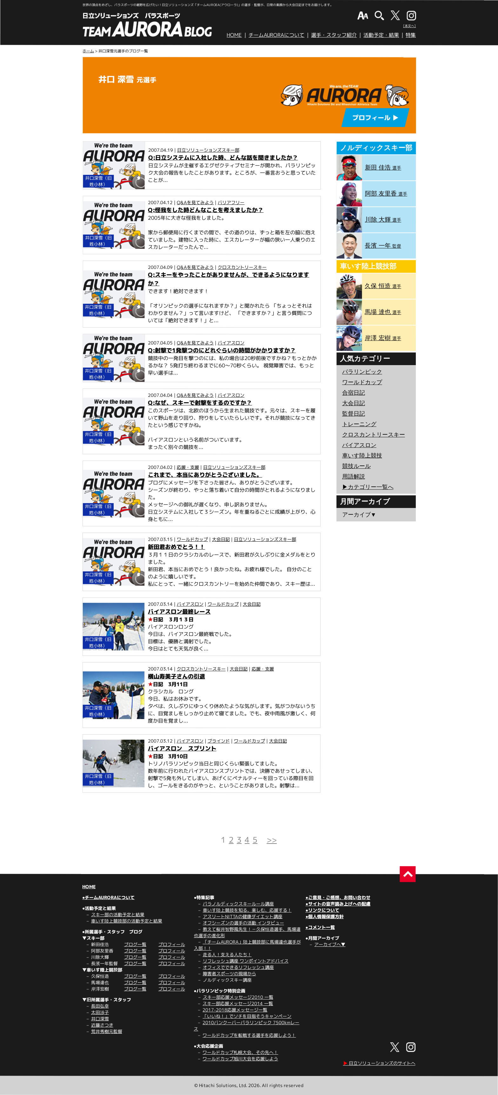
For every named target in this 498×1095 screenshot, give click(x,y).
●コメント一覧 (320, 927)
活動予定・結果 (381, 34)
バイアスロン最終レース (179, 612)
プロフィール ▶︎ (375, 117)
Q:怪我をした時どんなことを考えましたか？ (205, 210)
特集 (411, 34)
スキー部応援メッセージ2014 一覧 (238, 1003)
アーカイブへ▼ (329, 944)
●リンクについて (322, 910)
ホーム (88, 51)
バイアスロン (231, 343)
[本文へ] (409, 25)
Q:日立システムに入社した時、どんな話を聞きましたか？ (223, 158)
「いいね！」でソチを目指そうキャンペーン (247, 1016)
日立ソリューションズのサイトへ (379, 1063)
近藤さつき (102, 1025)
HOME (234, 34)
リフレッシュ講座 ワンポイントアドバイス (246, 961)
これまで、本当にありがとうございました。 (205, 475)
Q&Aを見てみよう (195, 202)
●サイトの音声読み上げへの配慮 (337, 904)
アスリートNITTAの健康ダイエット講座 (242, 916)
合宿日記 (353, 393)
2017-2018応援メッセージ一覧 (235, 1010)
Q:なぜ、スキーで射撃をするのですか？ (200, 403)
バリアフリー (231, 202)
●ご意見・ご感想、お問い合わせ (337, 897)
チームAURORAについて (276, 34)
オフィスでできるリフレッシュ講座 (238, 967)
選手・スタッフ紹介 (334, 34)
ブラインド (219, 741)
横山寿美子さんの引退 (176, 676)
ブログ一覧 (135, 944)
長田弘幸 (100, 1006)
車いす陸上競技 (362, 455)
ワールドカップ (192, 539)
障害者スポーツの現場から (229, 974)
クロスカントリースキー (242, 267)
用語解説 (353, 476)
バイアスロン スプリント (182, 748)
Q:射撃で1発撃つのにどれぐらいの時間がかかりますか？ (222, 350)
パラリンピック (362, 372)
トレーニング (359, 424)
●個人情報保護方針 (324, 916)
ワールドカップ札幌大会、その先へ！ (240, 1052)
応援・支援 (188, 467)
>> (272, 839)
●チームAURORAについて (108, 897)
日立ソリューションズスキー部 (208, 150)
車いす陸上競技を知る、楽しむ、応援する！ (247, 910)
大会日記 (221, 539)
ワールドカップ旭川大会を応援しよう (240, 1059)
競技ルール (356, 466)
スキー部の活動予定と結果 (117, 914)
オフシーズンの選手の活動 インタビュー (243, 923)
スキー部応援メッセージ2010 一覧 (238, 997)
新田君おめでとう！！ (176, 547)
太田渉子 (100, 1012)
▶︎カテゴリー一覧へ (368, 487)
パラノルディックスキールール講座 (238, 904)
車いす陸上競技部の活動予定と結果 (126, 921)
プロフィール (171, 944)
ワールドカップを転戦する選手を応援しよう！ (249, 1035)
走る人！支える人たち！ (227, 954)
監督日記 (353, 414)
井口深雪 (100, 1019)
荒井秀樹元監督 (106, 1031)
